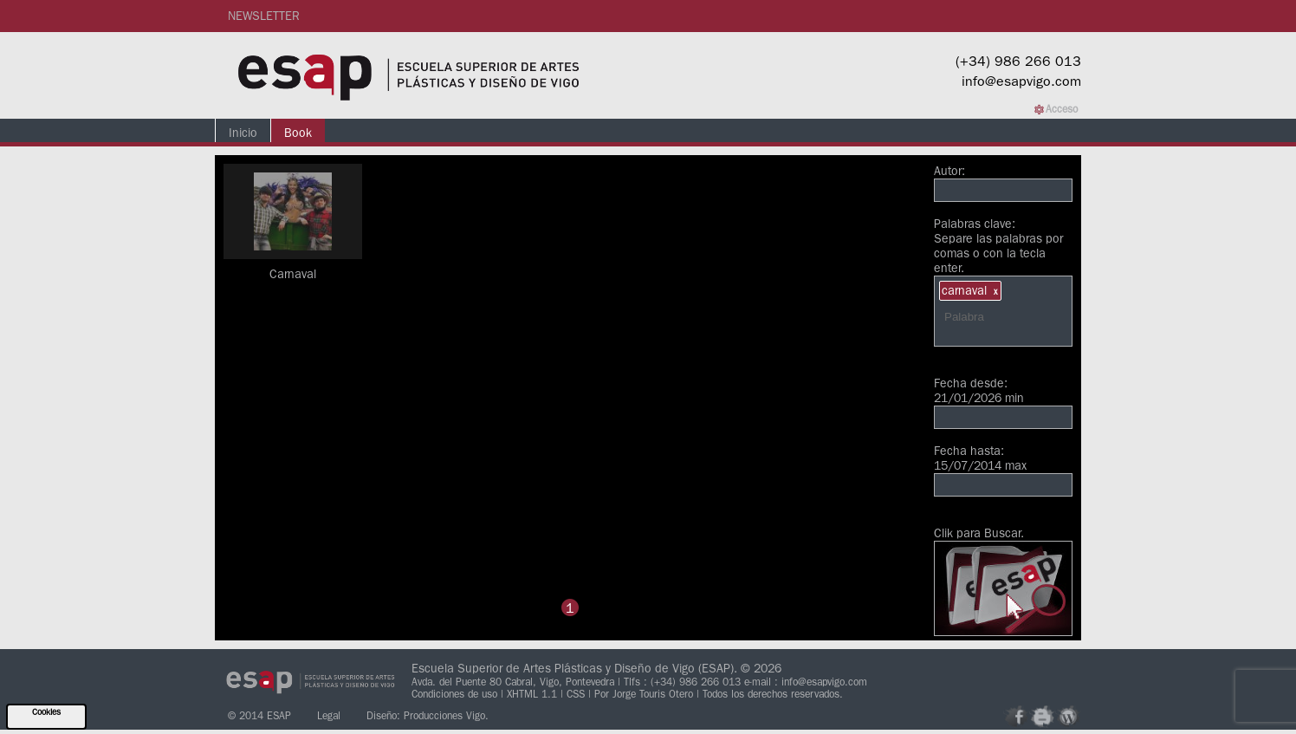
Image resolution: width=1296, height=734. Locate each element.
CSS (577, 693)
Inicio (243, 133)
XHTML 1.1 (534, 693)
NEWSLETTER (264, 16)
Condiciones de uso (456, 693)
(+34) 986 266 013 (1018, 60)
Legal (328, 715)
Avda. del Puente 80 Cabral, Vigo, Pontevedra (512, 681)
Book (298, 133)
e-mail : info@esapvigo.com (805, 681)
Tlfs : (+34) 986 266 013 (682, 681)
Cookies (46, 712)
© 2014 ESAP (259, 715)
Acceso (1062, 108)
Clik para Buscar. (1003, 581)
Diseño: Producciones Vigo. (427, 715)
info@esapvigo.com (1021, 80)
